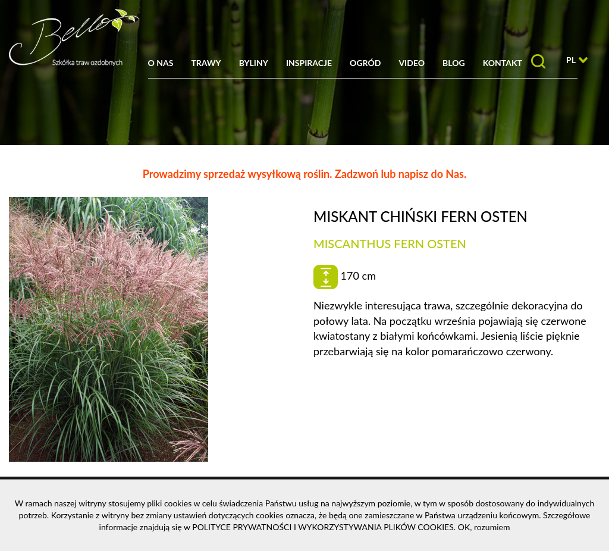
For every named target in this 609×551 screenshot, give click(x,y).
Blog (453, 63)
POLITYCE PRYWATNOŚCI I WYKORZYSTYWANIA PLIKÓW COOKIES (323, 527)
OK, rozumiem (484, 527)
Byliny (253, 63)
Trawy (206, 63)
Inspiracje (309, 63)
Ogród (365, 63)
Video (411, 63)
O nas (161, 63)
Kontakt (502, 63)
